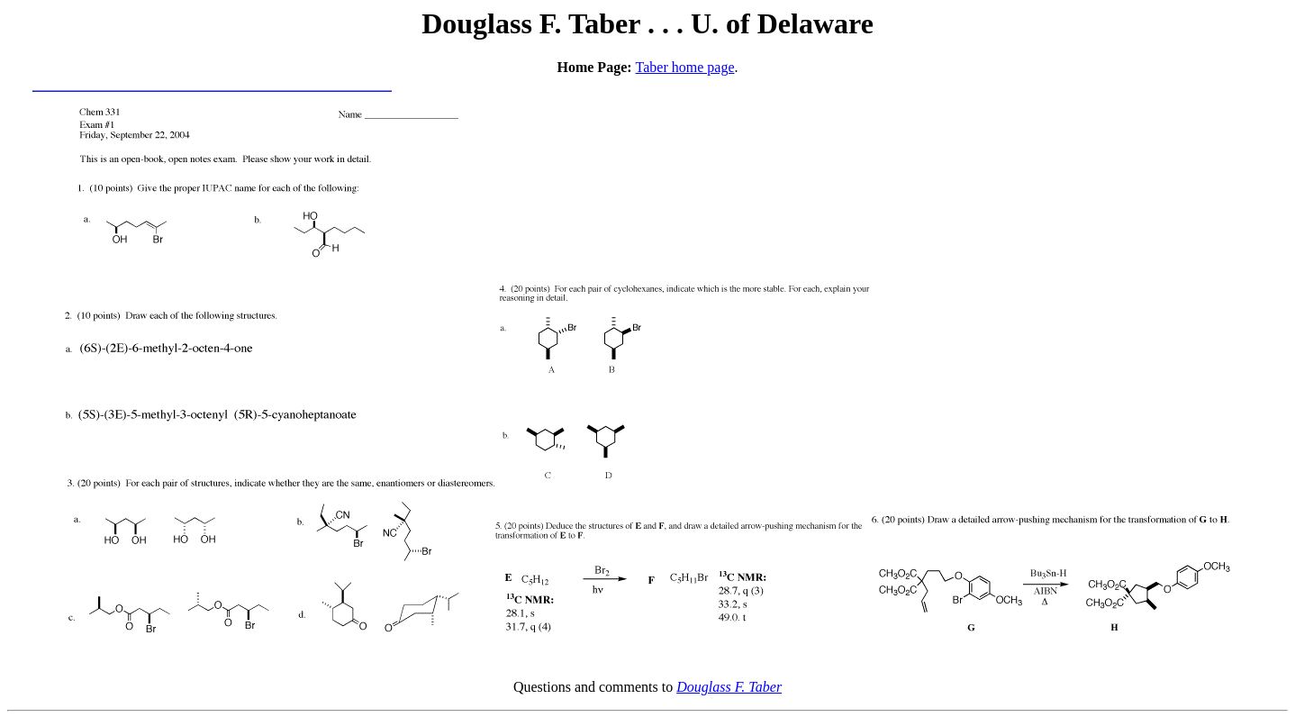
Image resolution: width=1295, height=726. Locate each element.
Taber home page (685, 67)
